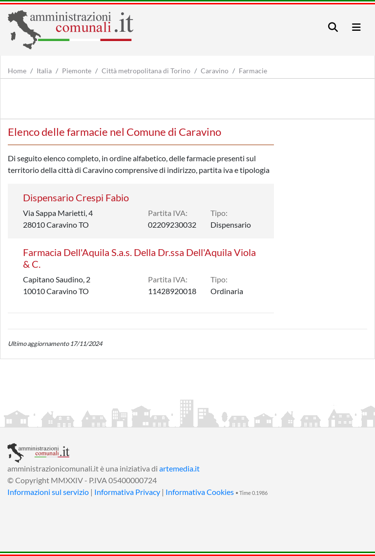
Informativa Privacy (127, 491)
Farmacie (253, 70)
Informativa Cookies (200, 491)
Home (17, 70)
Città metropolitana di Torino (146, 70)
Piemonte (76, 70)
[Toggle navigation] (333, 27)
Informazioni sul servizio (48, 491)
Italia (44, 70)
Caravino (215, 70)
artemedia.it (179, 468)
